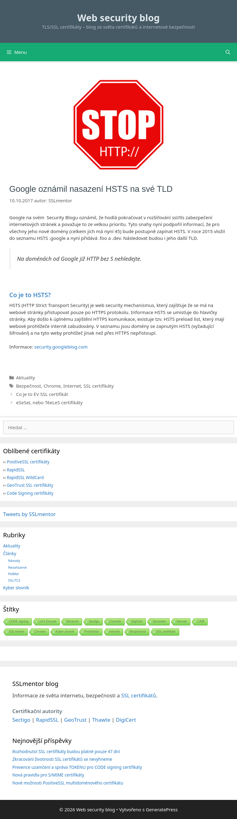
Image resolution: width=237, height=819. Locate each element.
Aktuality (25, 377)
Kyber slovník (16, 588)
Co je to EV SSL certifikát (42, 394)
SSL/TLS (14, 580)
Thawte (101, 719)
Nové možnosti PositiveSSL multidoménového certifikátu (67, 783)
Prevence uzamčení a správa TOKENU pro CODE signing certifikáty (77, 767)
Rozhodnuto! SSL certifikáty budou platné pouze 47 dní (66, 751)
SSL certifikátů (138, 695)
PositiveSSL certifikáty (28, 462)
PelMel (13, 573)
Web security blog (118, 17)
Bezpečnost (28, 386)
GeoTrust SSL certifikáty (30, 485)
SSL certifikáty (99, 386)
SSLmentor (16, 631)
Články (9, 553)
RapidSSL (16, 470)
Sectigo (94, 621)
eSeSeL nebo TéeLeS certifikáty (49, 402)
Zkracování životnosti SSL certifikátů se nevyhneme (62, 759)
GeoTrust (75, 719)
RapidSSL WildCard (25, 477)
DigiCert (137, 621)
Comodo (115, 621)
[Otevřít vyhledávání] (228, 52)
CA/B (200, 621)
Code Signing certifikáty (30, 493)
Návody (14, 560)
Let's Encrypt (47, 621)
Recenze (73, 621)
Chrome (52, 386)
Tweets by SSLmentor (29, 514)
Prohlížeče (92, 631)
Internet (72, 386)
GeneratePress (162, 809)
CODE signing (18, 621)
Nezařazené (17, 567)
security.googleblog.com (61, 347)
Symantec (159, 621)
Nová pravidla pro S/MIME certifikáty (48, 775)
